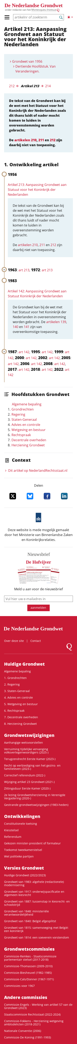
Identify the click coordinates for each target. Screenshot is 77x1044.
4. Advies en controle (18, 697)
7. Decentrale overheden (21, 717)
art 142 (23, 352)
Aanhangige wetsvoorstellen (23, 742)
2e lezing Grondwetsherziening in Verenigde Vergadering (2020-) (34, 796)
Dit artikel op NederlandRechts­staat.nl (37, 470)
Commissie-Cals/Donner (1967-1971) (29, 979)
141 (26, 327)
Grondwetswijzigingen (29, 735)
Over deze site (14, 641)
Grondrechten (22, 409)
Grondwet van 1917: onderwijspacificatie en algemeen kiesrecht (34, 893)
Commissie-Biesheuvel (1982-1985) (28, 973)
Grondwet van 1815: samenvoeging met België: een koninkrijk (36, 929)
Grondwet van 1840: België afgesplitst (30, 921)
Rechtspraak (21, 435)
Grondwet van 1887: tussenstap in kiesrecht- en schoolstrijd (37, 903)
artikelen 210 (25, 140)
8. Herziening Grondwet (20, 724)
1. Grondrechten (15, 678)
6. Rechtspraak (14, 711)
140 (15, 327)
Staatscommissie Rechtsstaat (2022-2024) (32, 1014)
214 (48, 86)
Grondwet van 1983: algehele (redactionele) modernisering (34, 883)
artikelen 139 (56, 322)
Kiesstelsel (11, 830)
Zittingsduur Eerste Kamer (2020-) (27, 788)
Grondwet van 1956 (27, 61)
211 (41, 140)
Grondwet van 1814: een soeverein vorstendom (36, 937)
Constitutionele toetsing (20, 824)
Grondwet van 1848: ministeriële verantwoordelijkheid (26, 912)
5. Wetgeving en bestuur (21, 704)
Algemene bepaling (26, 404)
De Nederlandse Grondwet (34, 5)
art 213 (23, 270)
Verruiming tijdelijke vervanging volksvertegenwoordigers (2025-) (26, 750)
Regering (18, 414)
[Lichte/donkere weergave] (70, 17)
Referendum (12, 837)
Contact (35, 641)
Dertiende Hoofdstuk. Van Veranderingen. (35, 69)
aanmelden (38, 608)
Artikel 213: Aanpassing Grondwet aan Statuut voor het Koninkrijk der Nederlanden (37, 189)
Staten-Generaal (24, 419)
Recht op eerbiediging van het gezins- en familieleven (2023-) (32, 767)
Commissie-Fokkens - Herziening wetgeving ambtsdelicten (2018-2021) (33, 1022)
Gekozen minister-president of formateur (32, 843)
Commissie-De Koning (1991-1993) (27, 1037)
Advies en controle (25, 424)
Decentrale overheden (28, 440)
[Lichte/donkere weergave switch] (70, 17)
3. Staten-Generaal (17, 691)
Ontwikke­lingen (22, 816)
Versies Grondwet (24, 867)
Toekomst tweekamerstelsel (23, 850)
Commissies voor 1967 (19, 986)
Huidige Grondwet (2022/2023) (25, 875)
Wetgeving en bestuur (28, 430)
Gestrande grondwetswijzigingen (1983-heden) (36, 805)
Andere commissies (25, 997)
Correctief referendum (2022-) (24, 775)
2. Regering (12, 684)
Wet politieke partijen (19, 856)
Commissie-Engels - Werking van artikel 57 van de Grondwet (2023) (38, 1006)
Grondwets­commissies (29, 949)
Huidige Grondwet (24, 664)
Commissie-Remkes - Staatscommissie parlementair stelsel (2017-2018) (30, 957)
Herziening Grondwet (28, 445)
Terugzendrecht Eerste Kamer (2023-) (29, 759)
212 (12, 86)
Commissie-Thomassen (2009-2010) (28, 966)
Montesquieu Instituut (43, 9)
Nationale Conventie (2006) (22, 1031)
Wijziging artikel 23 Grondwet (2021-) (29, 782)
